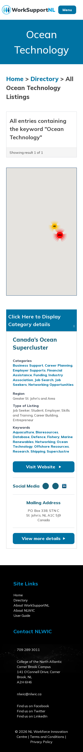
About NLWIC (24, 610)
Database (21, 437)
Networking (45, 442)
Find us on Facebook (33, 706)
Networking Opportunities (51, 384)
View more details (43, 538)
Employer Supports (29, 370)
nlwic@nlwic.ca (29, 694)
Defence (38, 437)
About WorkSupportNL (31, 605)
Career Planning (58, 365)
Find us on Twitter (31, 711)
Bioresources (47, 432)
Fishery (53, 437)
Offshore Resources (51, 446)
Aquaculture (23, 432)
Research (21, 451)
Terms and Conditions (47, 737)
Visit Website (43, 466)
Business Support (28, 365)
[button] (23, 228)
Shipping (38, 451)
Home (14, 79)
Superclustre (58, 451)
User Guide (21, 615)
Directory (44, 79)
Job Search (44, 380)
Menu (67, 10)
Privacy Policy (41, 742)
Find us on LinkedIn (32, 716)
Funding (40, 375)
